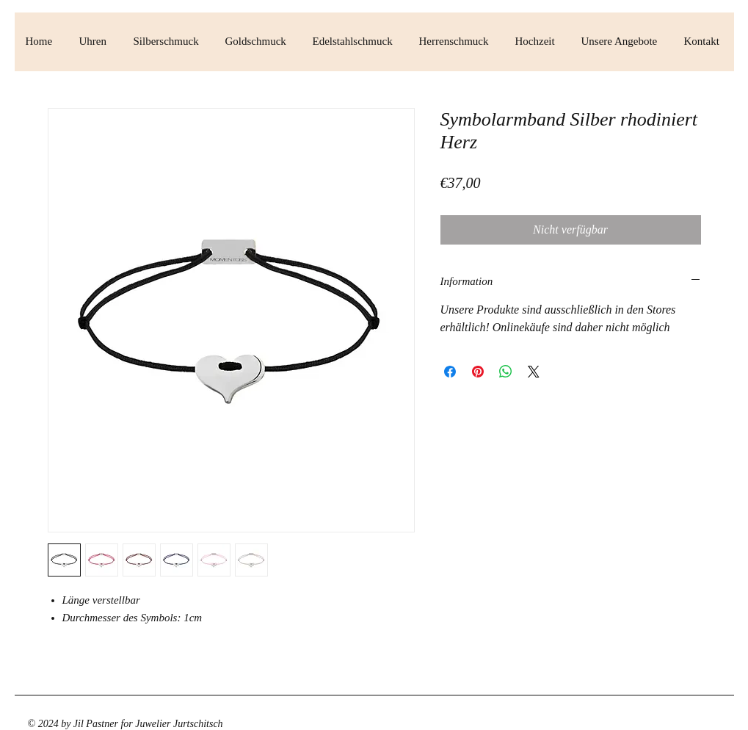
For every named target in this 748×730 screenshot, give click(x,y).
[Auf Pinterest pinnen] (478, 371)
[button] (95, 41)
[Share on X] (533, 371)
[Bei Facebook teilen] (450, 371)
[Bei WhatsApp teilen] (506, 371)
